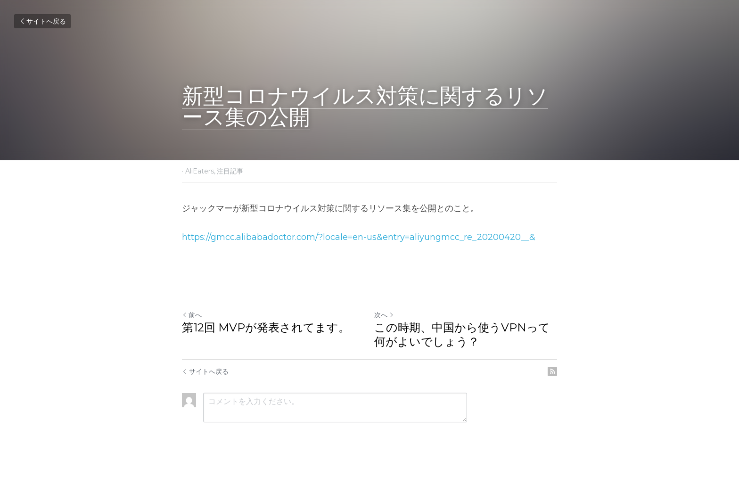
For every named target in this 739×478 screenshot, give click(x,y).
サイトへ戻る (42, 21)
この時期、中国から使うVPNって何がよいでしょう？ (462, 334)
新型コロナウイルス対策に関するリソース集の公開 (365, 106)
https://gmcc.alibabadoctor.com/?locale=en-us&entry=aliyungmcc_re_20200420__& (358, 237)
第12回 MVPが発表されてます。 (266, 327)
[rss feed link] (552, 371)
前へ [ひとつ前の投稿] (192, 315)
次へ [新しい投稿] (384, 315)
